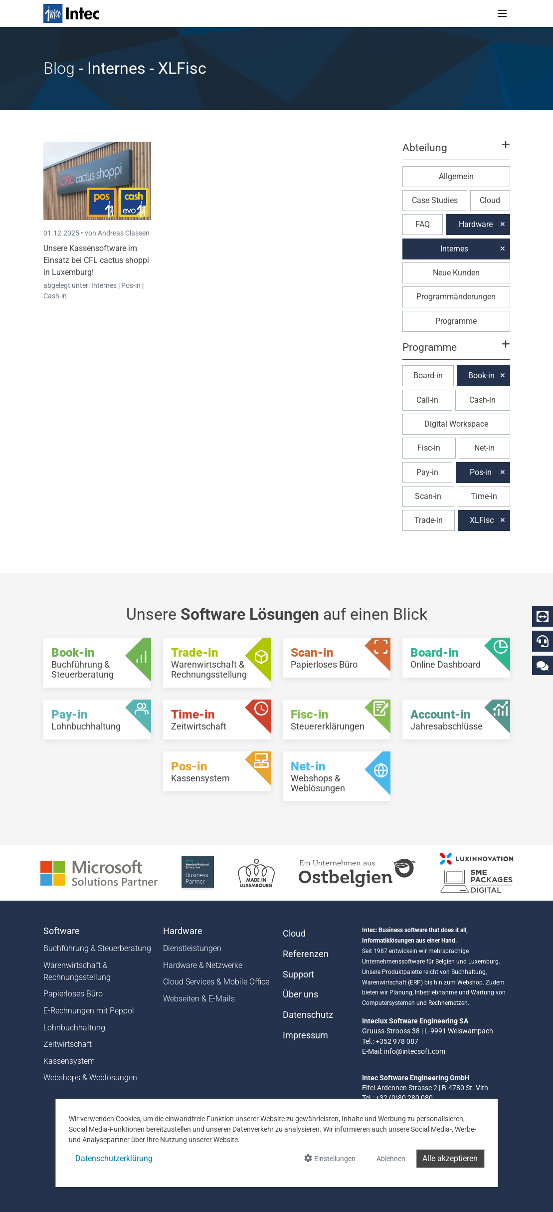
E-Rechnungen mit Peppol (88, 1010)
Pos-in (131, 285)
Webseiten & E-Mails (199, 998)
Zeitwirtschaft (67, 1044)
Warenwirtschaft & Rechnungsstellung (77, 971)
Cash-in (55, 296)
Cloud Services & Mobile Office (216, 981)
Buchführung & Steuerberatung (97, 948)
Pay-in (427, 472)
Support (298, 974)
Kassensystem (69, 1061)
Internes (104, 285)
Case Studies (435, 200)
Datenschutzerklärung (114, 1158)
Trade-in (428, 520)
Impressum (305, 1035)
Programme (456, 321)
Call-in (427, 400)
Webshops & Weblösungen (90, 1077)
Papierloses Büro (73, 993)
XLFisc (482, 520)
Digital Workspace (456, 424)
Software (61, 931)
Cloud (490, 200)
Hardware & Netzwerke (202, 965)
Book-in (481, 375)
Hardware (476, 224)
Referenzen (306, 954)
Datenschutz (308, 1015)
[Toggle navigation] (502, 13)
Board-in (428, 375)
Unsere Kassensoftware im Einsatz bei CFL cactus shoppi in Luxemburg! (96, 260)
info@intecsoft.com (414, 1051)
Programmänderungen (456, 296)
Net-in (484, 448)
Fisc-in (428, 448)
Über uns (300, 994)
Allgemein (456, 176)
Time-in (484, 496)
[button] (455, 152)
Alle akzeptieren (450, 1158)
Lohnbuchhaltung (74, 1027)
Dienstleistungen (192, 948)
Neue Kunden (456, 272)
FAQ (422, 224)
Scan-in (428, 496)
